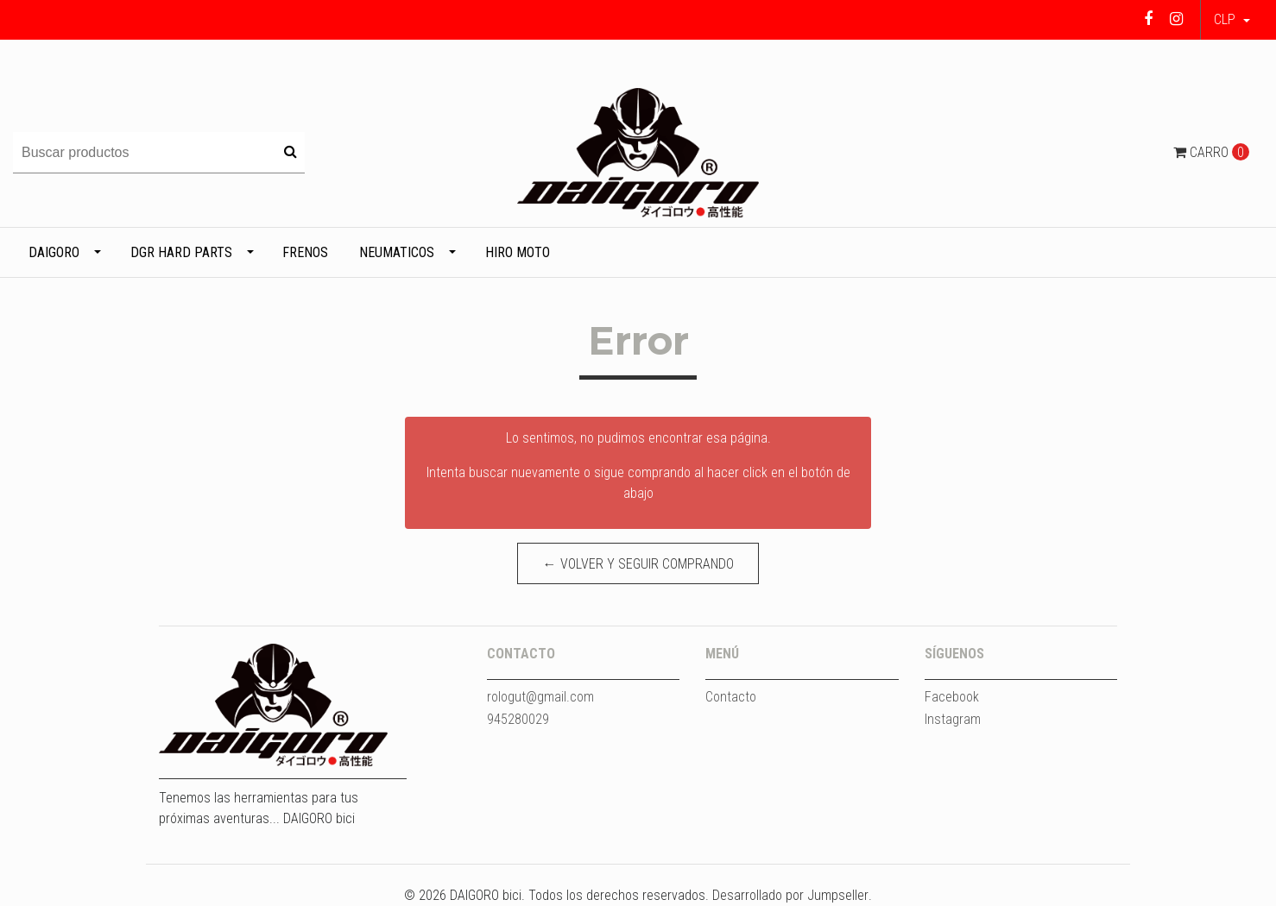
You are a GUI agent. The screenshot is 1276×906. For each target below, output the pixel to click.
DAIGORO (53, 252)
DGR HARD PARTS (181, 252)
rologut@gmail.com (540, 697)
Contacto (730, 697)
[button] (1232, 20)
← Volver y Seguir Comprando (638, 564)
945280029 (518, 719)
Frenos (305, 252)
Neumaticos (396, 252)
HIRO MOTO (517, 252)
